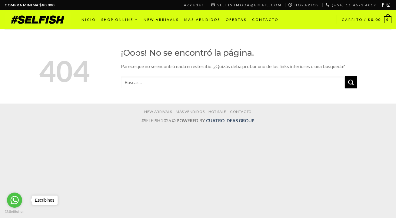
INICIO (88, 19)
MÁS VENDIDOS (190, 111)
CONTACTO (265, 19)
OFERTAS (236, 19)
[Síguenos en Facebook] (382, 5)
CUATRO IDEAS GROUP (230, 120)
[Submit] (351, 82)
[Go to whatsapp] (14, 200)
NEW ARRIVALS (161, 19)
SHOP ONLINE (119, 19)
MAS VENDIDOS (202, 19)
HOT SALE (217, 111)
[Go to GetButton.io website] (14, 212)
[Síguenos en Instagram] (388, 5)
